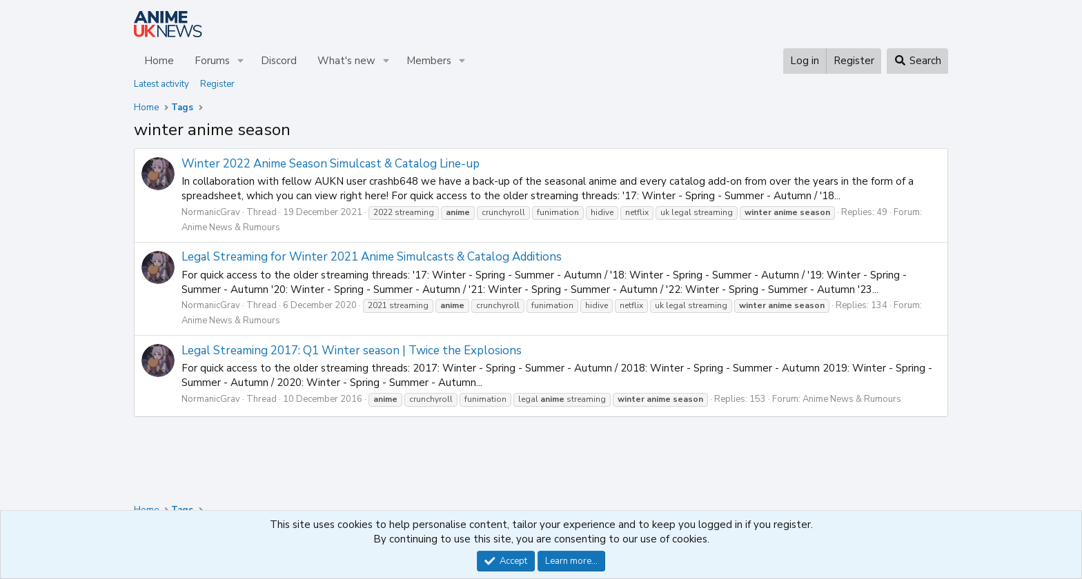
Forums (212, 61)
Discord (279, 61)
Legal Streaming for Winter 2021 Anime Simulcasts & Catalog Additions (371, 257)
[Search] (917, 61)
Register (217, 84)
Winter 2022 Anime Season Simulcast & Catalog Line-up (330, 164)
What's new (346, 61)
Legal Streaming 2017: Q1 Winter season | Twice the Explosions (351, 350)
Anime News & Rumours (230, 227)
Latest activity (161, 84)
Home (159, 61)
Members (428, 61)
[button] (240, 61)
